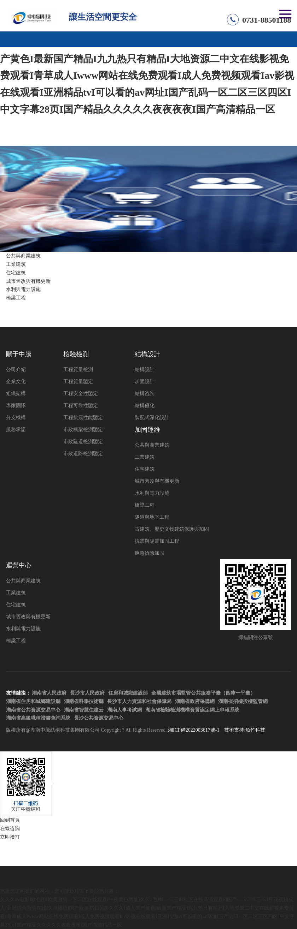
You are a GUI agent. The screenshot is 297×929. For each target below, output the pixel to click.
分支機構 (16, 417)
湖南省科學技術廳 (84, 701)
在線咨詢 (10, 828)
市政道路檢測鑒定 (83, 453)
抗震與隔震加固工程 (157, 541)
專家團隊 (16, 405)
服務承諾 (16, 429)
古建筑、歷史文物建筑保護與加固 (172, 529)
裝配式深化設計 (152, 417)
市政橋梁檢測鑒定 (83, 429)
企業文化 (16, 381)
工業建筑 (16, 264)
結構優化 (145, 405)
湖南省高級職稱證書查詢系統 (38, 718)
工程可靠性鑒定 (80, 405)
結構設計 (145, 369)
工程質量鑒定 (78, 381)
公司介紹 (16, 369)
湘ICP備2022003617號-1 (193, 730)
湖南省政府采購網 (195, 701)
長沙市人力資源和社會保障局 (139, 701)
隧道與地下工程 (152, 517)
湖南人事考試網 (124, 710)
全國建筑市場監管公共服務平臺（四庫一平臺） (203, 693)
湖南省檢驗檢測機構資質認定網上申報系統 (192, 710)
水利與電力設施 (23, 289)
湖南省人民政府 (49, 693)
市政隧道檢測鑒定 (83, 441)
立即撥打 (10, 837)
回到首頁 (10, 820)
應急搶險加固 (149, 553)
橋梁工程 (16, 297)
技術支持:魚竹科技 (244, 730)
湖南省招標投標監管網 (243, 701)
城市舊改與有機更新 (28, 281)
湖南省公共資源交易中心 (33, 710)
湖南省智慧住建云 (84, 710)
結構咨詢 (145, 393)
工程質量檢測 (78, 369)
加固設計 (145, 381)
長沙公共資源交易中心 (98, 718)
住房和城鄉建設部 (128, 693)
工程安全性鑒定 (80, 393)
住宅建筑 (16, 272)
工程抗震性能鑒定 (83, 417)
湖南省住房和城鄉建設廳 (33, 701)
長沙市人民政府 (87, 693)
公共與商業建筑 (23, 255)
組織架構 (16, 393)
